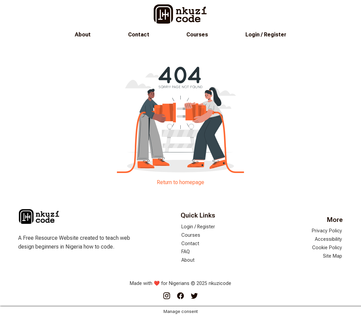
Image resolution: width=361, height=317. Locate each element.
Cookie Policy (327, 248)
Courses (197, 34)
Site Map (332, 256)
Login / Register (265, 34)
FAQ (185, 252)
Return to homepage (180, 182)
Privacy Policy (327, 231)
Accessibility (328, 239)
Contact (138, 34)
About (83, 34)
